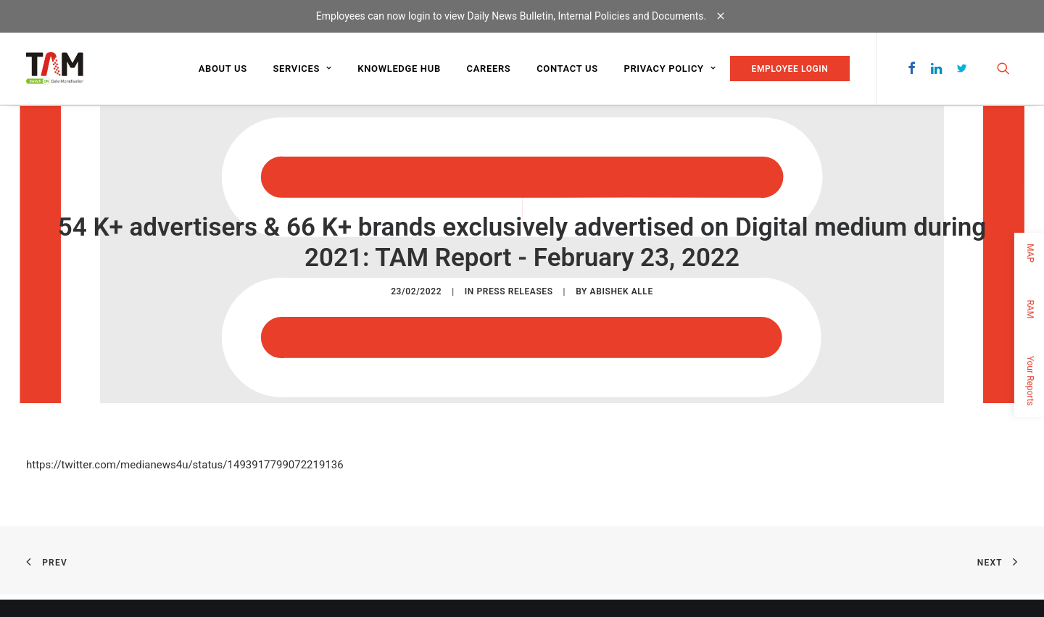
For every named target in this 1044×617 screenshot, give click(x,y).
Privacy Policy (670, 68)
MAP (1030, 253)
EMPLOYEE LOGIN (790, 69)
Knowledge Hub (399, 68)
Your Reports (1030, 380)
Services (302, 68)
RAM (1030, 308)
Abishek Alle (621, 291)
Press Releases (514, 291)
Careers (489, 68)
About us (223, 68)
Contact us (567, 68)
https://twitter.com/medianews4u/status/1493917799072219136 (185, 464)
